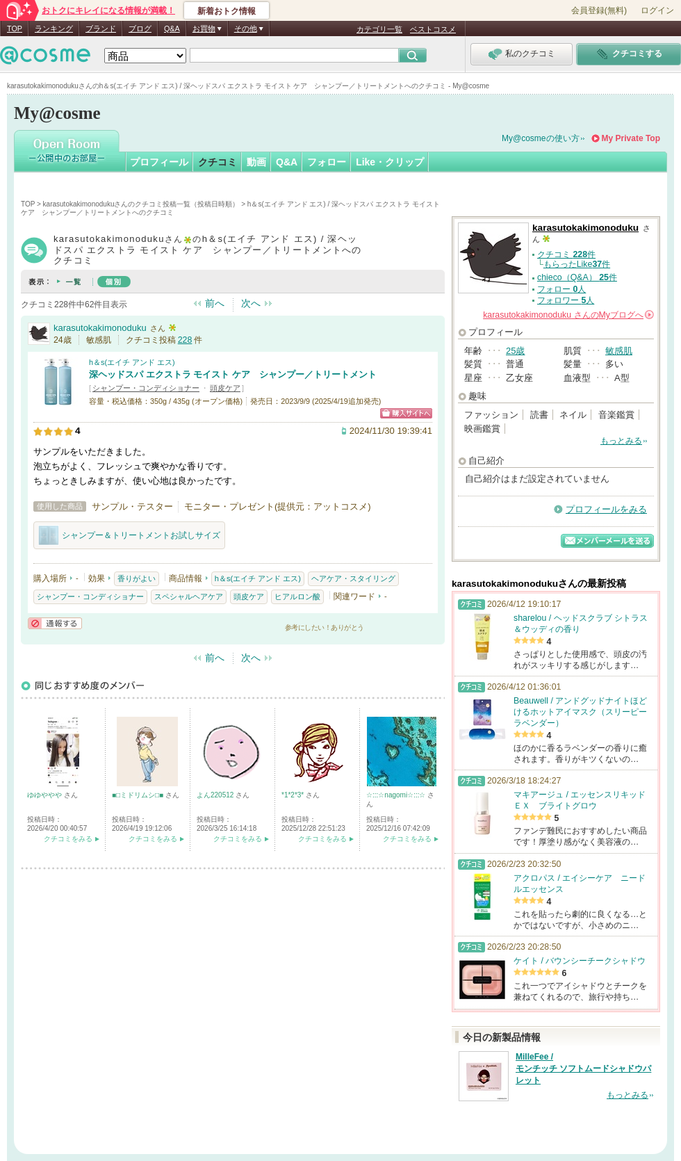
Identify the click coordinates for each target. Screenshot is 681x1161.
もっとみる (621, 441)
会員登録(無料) (599, 10)
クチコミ (217, 162)
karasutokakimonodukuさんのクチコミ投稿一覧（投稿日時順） (141, 204)
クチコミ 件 (566, 254)
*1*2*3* (293, 795)
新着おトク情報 (226, 11)
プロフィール (159, 162)
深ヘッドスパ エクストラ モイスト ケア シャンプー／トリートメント (233, 374)
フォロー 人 (561, 289)
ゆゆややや (45, 795)
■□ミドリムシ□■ (138, 795)
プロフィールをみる (606, 509)
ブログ (140, 28)
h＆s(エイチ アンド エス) (132, 362)
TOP (14, 28)
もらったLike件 (576, 264)
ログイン (657, 10)
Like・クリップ (390, 162)
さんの (568, 315)
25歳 (515, 351)
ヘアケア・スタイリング (353, 578)
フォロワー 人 (565, 300)
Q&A (172, 28)
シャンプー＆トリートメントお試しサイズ (129, 535)
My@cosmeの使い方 (541, 138)
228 (185, 340)
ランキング (54, 28)
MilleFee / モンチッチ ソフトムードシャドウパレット (583, 1068)
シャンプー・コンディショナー (145, 388)
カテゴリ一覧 (379, 29)
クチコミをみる (68, 839)
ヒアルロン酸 (297, 596)
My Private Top (631, 138)
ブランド (100, 28)
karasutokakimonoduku (100, 328)
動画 (256, 162)
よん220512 (216, 795)
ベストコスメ (433, 29)
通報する (55, 623)
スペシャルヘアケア (188, 596)
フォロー (326, 162)
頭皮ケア (225, 388)
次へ (251, 303)
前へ (214, 303)
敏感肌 (618, 351)
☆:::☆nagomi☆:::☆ (396, 795)
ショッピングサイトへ (406, 413)
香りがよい (136, 578)
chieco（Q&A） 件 (577, 277)
